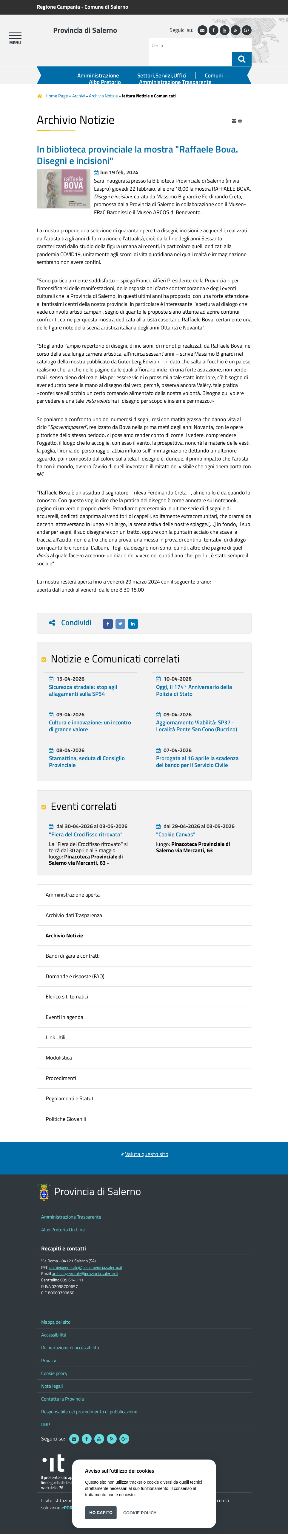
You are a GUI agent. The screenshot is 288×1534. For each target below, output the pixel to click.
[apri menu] (15, 36)
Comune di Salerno (106, 7)
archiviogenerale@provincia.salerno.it (85, 1273)
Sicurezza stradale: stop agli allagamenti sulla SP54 (83, 690)
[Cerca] (193, 45)
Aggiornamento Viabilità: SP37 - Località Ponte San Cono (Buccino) (196, 726)
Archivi (78, 95)
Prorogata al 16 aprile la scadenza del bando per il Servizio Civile (197, 761)
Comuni (214, 75)
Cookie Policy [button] (139, 1512)
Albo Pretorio (105, 82)
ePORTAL (70, 1507)
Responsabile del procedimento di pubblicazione (89, 1411)
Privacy (48, 1360)
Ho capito (101, 1512)
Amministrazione (98, 75)
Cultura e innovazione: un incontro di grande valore (90, 726)
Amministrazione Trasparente (175, 82)
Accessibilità (53, 1334)
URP (45, 1424)
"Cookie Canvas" (175, 834)
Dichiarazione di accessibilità (70, 1347)
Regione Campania (58, 7)
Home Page (57, 95)
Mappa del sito (55, 1321)
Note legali (52, 1386)
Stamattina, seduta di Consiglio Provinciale (87, 761)
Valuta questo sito (146, 1153)
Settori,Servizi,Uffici (162, 75)
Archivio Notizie (103, 95)
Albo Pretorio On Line (63, 1229)
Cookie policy (54, 1373)
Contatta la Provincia (62, 1398)
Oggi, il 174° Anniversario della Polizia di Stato (194, 690)
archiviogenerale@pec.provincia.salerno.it (85, 1267)
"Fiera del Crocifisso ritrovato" (86, 834)
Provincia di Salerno (85, 30)
